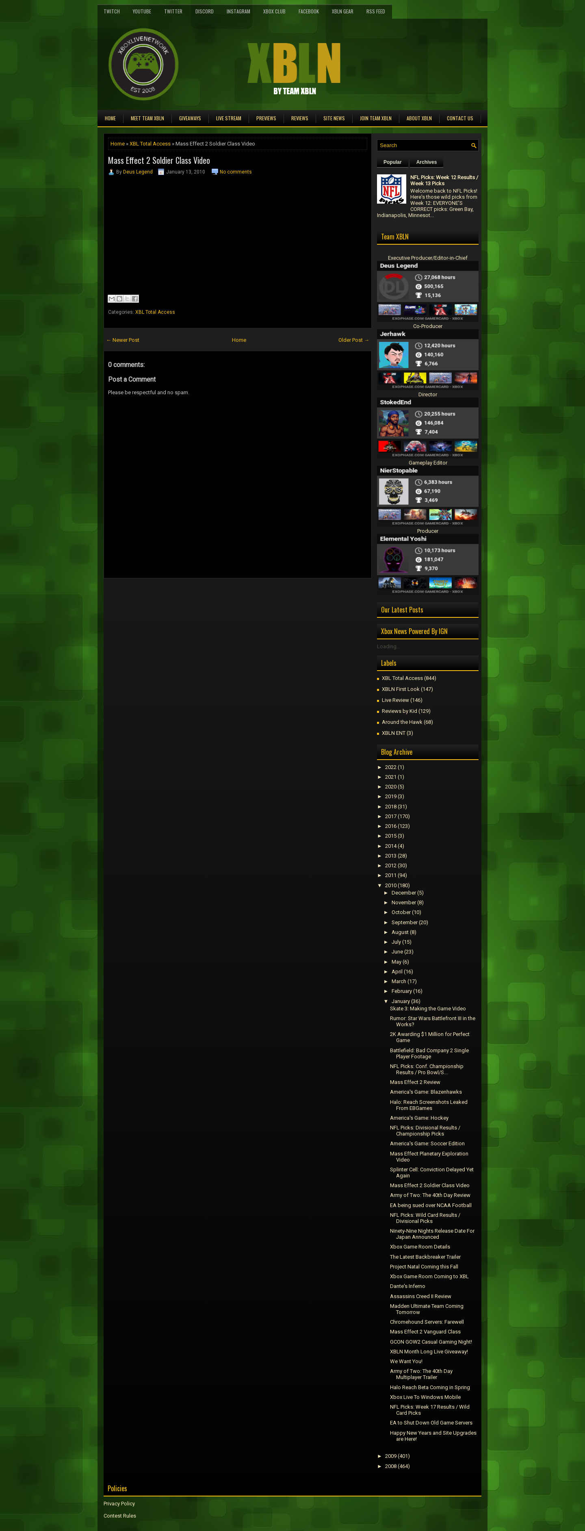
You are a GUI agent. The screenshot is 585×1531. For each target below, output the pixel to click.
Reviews (299, 118)
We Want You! (406, 1361)
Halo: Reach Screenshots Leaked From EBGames (429, 1105)
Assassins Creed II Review (420, 1296)
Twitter (173, 11)
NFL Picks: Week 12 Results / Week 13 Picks (444, 180)
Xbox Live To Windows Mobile (425, 1397)
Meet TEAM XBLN (147, 118)
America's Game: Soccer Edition (427, 1143)
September (405, 922)
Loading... (388, 646)
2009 (390, 1456)
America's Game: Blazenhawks (426, 1092)
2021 (390, 777)
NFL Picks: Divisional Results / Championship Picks (425, 1131)
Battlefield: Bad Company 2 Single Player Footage (429, 1053)
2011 (390, 875)
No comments (236, 172)
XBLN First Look (401, 689)
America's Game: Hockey (419, 1118)
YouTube (142, 11)
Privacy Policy (119, 1504)
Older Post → (353, 340)
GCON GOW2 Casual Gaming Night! (431, 1342)
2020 (390, 787)
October (401, 912)
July (396, 942)
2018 (390, 807)
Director (427, 394)
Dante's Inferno (407, 1286)
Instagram (238, 11)
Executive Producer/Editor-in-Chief (428, 258)
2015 (390, 836)
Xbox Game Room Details (420, 1247)
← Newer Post (122, 340)
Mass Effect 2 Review (415, 1082)
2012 (390, 865)
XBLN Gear (342, 11)
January (401, 1001)
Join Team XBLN (376, 118)
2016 (390, 826)
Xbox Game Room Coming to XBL (429, 1276)
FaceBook (309, 11)
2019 (390, 796)
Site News (334, 118)
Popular (393, 162)
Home (110, 118)
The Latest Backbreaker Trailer (425, 1257)
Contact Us (460, 118)
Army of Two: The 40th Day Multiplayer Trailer (421, 1374)
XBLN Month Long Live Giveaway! (429, 1352)
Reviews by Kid (399, 711)
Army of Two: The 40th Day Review (430, 1195)
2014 (390, 846)
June (397, 952)
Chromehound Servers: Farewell (427, 1322)
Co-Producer (427, 326)
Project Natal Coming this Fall (424, 1267)
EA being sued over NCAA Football (431, 1205)
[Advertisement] (199, 596)
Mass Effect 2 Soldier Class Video (159, 160)
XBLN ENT (393, 733)
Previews (266, 118)
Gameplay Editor (428, 463)
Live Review (395, 700)
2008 (390, 1466)
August (400, 932)
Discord (204, 11)
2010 (390, 885)
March (399, 981)
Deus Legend (138, 172)
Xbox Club (274, 11)
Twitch (112, 11)
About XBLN (419, 118)
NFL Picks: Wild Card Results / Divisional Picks (425, 1218)
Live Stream (228, 118)
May (396, 962)
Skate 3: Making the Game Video (428, 1008)
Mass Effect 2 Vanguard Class (425, 1332)
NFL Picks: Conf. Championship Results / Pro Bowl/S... (427, 1069)
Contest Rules (120, 1516)
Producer (427, 531)
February (402, 991)
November (404, 902)
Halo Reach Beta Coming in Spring (430, 1387)
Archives (426, 162)
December (404, 893)
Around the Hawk (402, 722)
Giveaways (190, 118)
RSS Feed (375, 11)
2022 (390, 767)
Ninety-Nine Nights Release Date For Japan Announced (432, 1234)
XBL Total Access (150, 144)
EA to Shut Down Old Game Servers (431, 1423)
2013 (390, 856)
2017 (390, 816)
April (397, 972)
